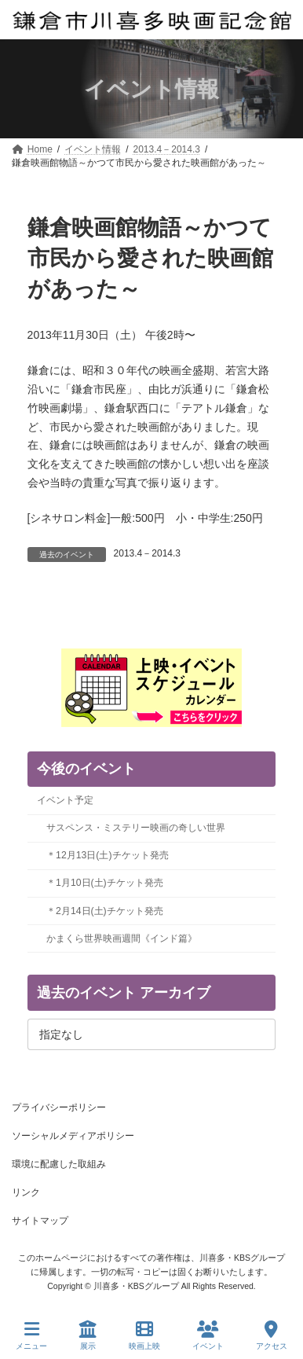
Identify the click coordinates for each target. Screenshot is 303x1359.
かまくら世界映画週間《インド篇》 (121, 938)
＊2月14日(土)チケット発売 (104, 910)
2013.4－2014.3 (147, 553)
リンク (26, 1192)
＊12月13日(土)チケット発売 (107, 855)
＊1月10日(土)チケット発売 (104, 882)
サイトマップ (40, 1220)
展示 (88, 1335)
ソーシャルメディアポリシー (73, 1135)
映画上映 (144, 1335)
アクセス (271, 1335)
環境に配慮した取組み (59, 1164)
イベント (208, 1335)
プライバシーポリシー (59, 1107)
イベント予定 (65, 800)
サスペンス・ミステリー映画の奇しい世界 (135, 827)
